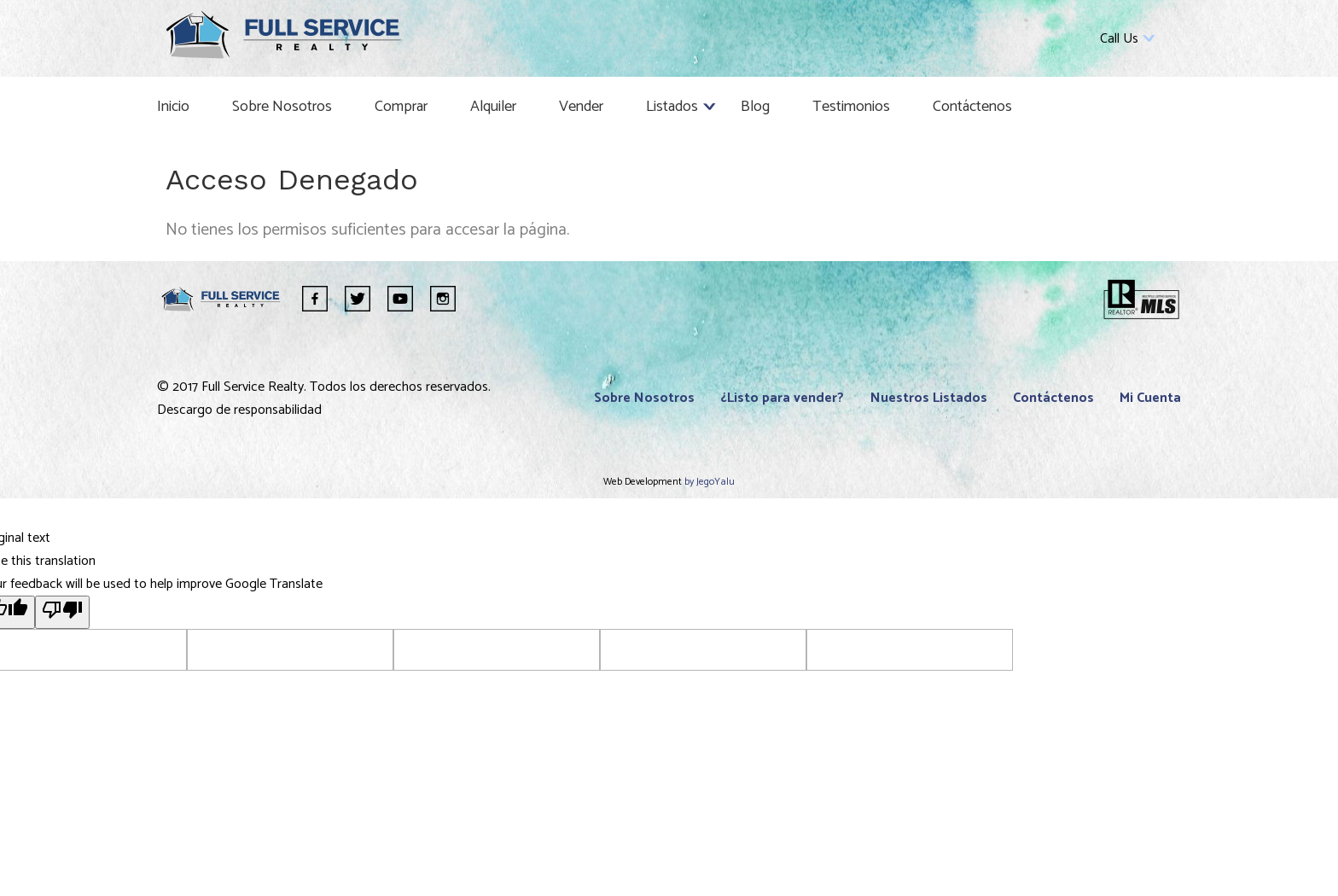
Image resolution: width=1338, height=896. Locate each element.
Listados (672, 106)
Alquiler (493, 106)
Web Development (643, 482)
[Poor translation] (62, 612)
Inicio (173, 106)
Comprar (401, 106)
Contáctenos (972, 106)
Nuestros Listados (928, 398)
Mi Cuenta (1150, 398)
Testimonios (851, 106)
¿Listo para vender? (782, 398)
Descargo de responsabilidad (239, 410)
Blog (755, 106)
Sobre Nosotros (282, 106)
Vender (581, 106)
